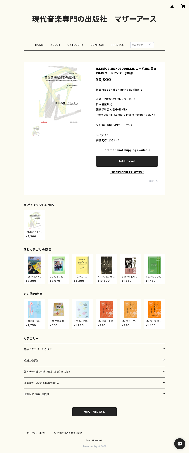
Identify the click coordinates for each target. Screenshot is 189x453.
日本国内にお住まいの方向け (127, 172)
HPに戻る (117, 44)
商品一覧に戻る (94, 412)
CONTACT (97, 44)
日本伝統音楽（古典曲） (37, 394)
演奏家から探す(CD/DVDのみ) (42, 382)
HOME (39, 44)
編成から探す (31, 360)
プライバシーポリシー (37, 433)
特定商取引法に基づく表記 (68, 433)
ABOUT (55, 44)
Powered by (94, 446)
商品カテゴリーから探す (38, 349)
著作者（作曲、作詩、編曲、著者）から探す (47, 371)
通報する (153, 181)
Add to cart (127, 161)
